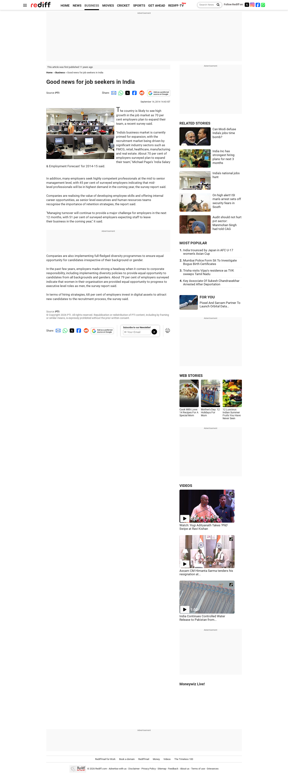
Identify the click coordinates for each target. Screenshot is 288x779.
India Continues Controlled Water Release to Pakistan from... (202, 618)
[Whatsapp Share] (120, 92)
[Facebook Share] (134, 92)
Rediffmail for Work (105, 759)
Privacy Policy (148, 768)
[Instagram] (252, 4)
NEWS (77, 5)
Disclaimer (134, 768)
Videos (167, 759)
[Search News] (217, 5)
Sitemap (162, 768)
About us (184, 768)
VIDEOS (185, 486)
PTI (57, 92)
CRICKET (123, 5)
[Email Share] (113, 92)
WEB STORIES (191, 376)
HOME (65, 5)
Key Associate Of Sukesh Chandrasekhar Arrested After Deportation (211, 282)
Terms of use (198, 768)
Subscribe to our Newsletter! (137, 327)
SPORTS (139, 5)
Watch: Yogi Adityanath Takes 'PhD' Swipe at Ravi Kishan (203, 527)
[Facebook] (258, 4)
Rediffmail (143, 759)
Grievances (213, 768)
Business (60, 72)
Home (49, 72)
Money (156, 759)
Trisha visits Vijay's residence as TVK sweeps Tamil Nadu (208, 272)
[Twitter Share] (127, 92)
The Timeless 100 (183, 759)
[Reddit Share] (141, 92)
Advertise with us (118, 768)
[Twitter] (247, 4)
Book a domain (127, 759)
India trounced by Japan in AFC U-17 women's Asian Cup (208, 251)
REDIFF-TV (176, 5)
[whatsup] (263, 4)
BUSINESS (91, 5)
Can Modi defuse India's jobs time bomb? (224, 133)
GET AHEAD (156, 5)
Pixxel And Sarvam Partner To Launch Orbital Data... (220, 304)
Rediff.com (101, 768)
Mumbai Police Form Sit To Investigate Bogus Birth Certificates (210, 262)
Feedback (173, 768)
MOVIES (108, 5)
